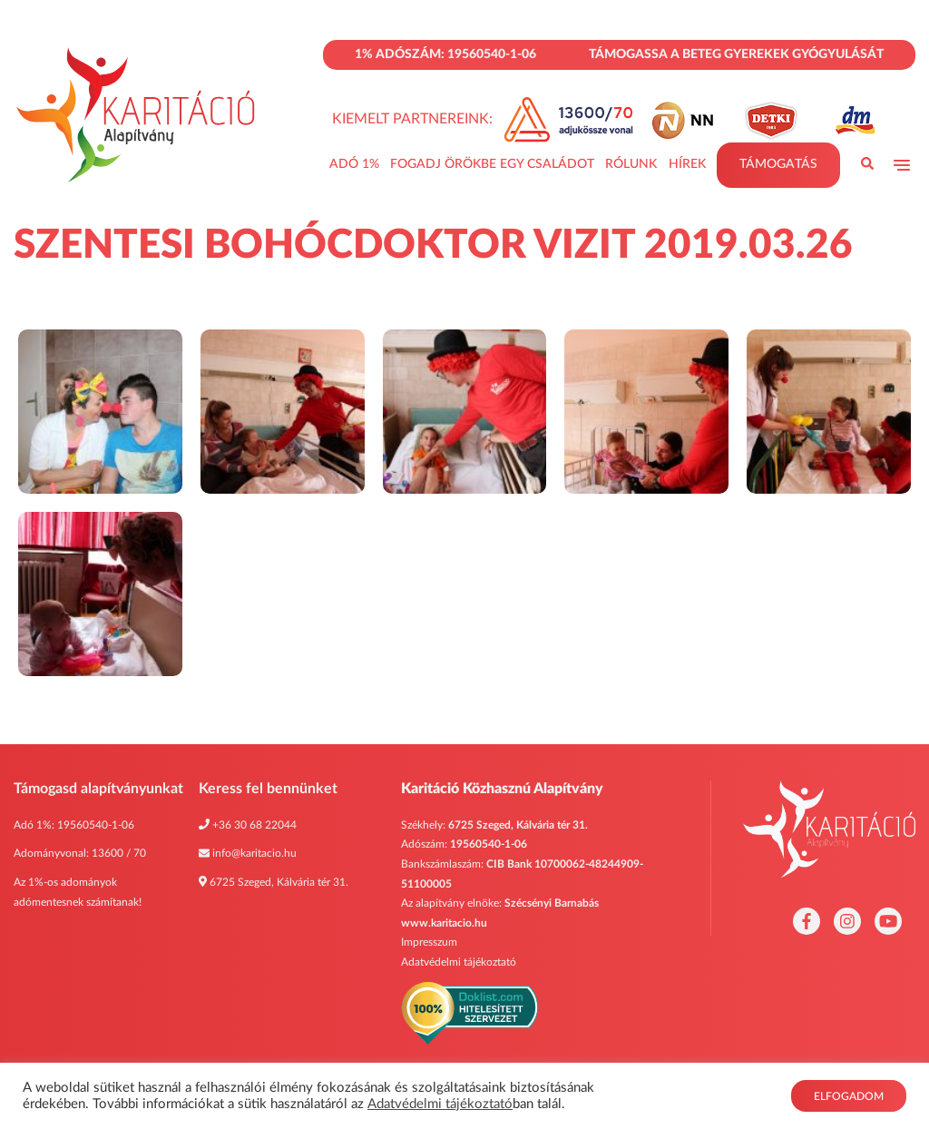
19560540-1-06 (95, 825)
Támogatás (778, 164)
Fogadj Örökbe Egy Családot (492, 164)
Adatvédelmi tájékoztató (458, 962)
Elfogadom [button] (849, 1096)
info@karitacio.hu (254, 853)
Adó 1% (354, 164)
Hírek (687, 164)
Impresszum (429, 942)
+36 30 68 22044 (254, 825)
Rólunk (631, 164)
